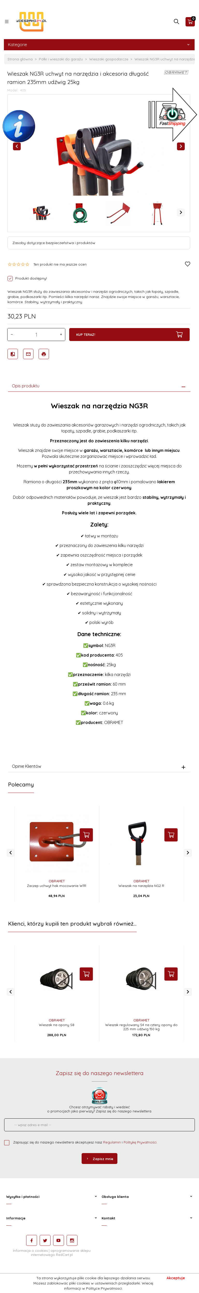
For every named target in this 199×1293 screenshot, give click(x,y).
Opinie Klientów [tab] (26, 766)
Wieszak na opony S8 (56, 1025)
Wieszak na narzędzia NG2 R (141, 886)
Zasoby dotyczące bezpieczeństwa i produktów (53, 242)
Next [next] (181, 212)
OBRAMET (57, 881)
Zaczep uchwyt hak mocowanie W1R (56, 886)
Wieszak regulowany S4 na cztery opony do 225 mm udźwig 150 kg (141, 1027)
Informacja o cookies (30, 1250)
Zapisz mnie (99, 1159)
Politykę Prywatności (140, 1142)
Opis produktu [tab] (25, 385)
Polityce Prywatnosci (104, 1288)
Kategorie (99, 44)
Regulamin (112, 1142)
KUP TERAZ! (129, 334)
